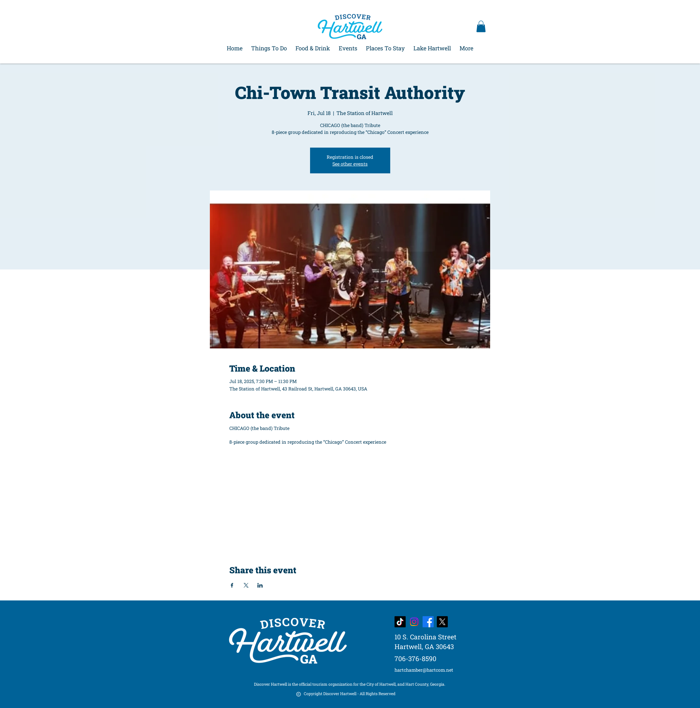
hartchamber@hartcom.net (424, 670)
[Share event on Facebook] (232, 585)
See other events (350, 164)
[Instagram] (414, 621)
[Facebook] (428, 621)
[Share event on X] (246, 585)
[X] (442, 621)
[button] (481, 26)
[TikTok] (400, 621)
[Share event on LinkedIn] (260, 585)
